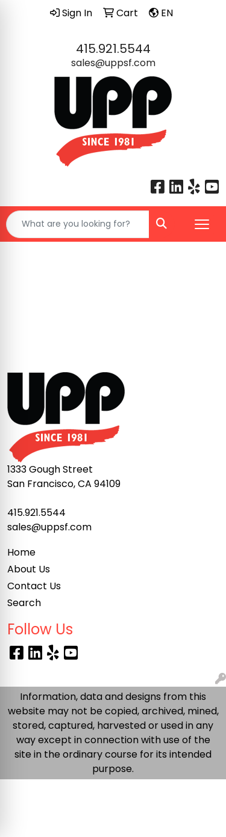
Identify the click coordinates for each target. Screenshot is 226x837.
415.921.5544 (113, 48)
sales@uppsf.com (113, 63)
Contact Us (34, 586)
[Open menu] (202, 224)
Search (24, 603)
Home (21, 552)
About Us (28, 569)
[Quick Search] (77, 224)
